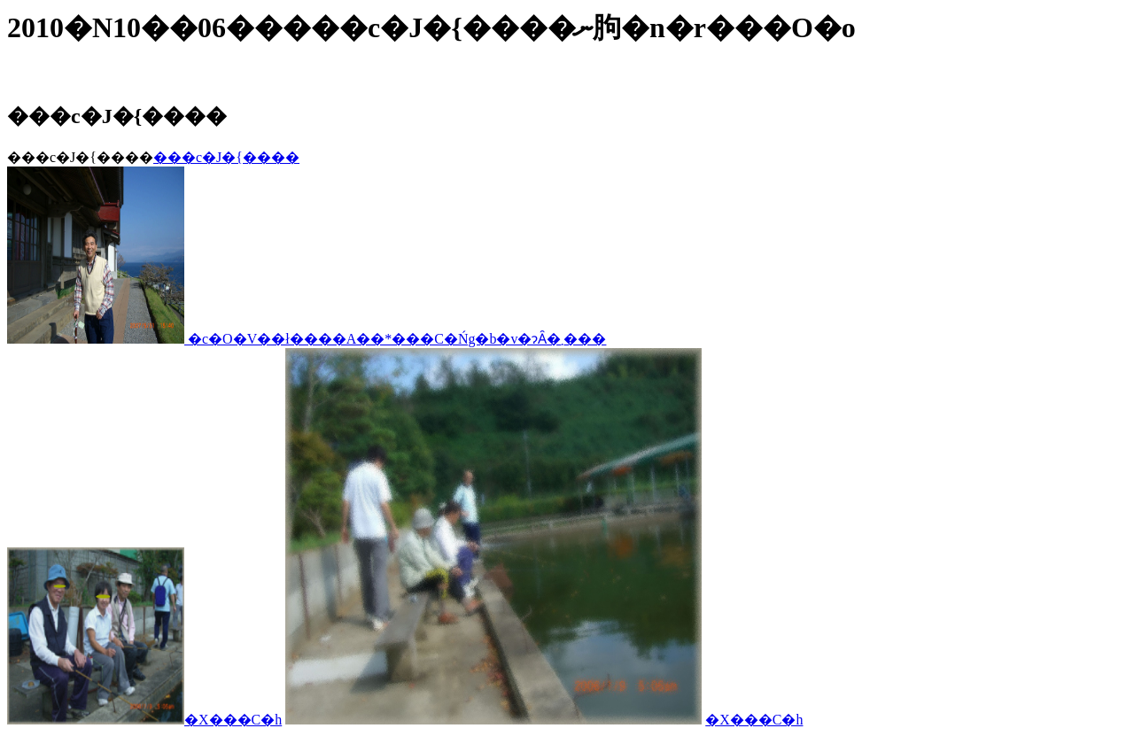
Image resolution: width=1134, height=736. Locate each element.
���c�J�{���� (226, 157)
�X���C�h (233, 719)
